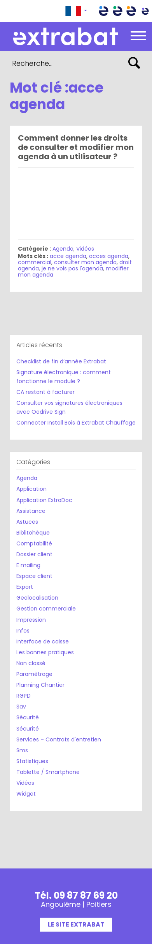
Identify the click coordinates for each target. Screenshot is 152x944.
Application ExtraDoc (44, 500)
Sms (22, 750)
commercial (34, 262)
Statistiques (32, 761)
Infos (23, 630)
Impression (31, 620)
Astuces (27, 522)
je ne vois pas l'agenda (72, 268)
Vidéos (85, 249)
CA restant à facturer (45, 392)
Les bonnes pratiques (45, 652)
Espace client (34, 576)
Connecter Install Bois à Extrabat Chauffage (76, 422)
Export (24, 587)
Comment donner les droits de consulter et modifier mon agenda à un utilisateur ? (76, 147)
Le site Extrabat (76, 924)
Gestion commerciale (46, 608)
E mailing (28, 565)
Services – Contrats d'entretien (58, 739)
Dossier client (34, 554)
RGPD (23, 696)
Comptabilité (34, 543)
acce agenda (68, 256)
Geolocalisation (37, 598)
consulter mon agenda (85, 262)
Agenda (62, 249)
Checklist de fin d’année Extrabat (61, 361)
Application (31, 489)
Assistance (30, 511)
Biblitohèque (33, 532)
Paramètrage (34, 674)
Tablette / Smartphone (48, 772)
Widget (26, 794)
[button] (76, 11)
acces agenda (108, 256)
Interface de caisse (42, 641)
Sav (21, 706)
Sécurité (27, 717)
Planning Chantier (40, 685)
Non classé (30, 663)
